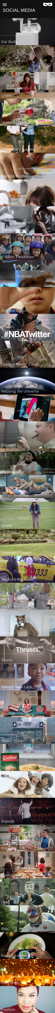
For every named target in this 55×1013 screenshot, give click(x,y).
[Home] (47, 4)
